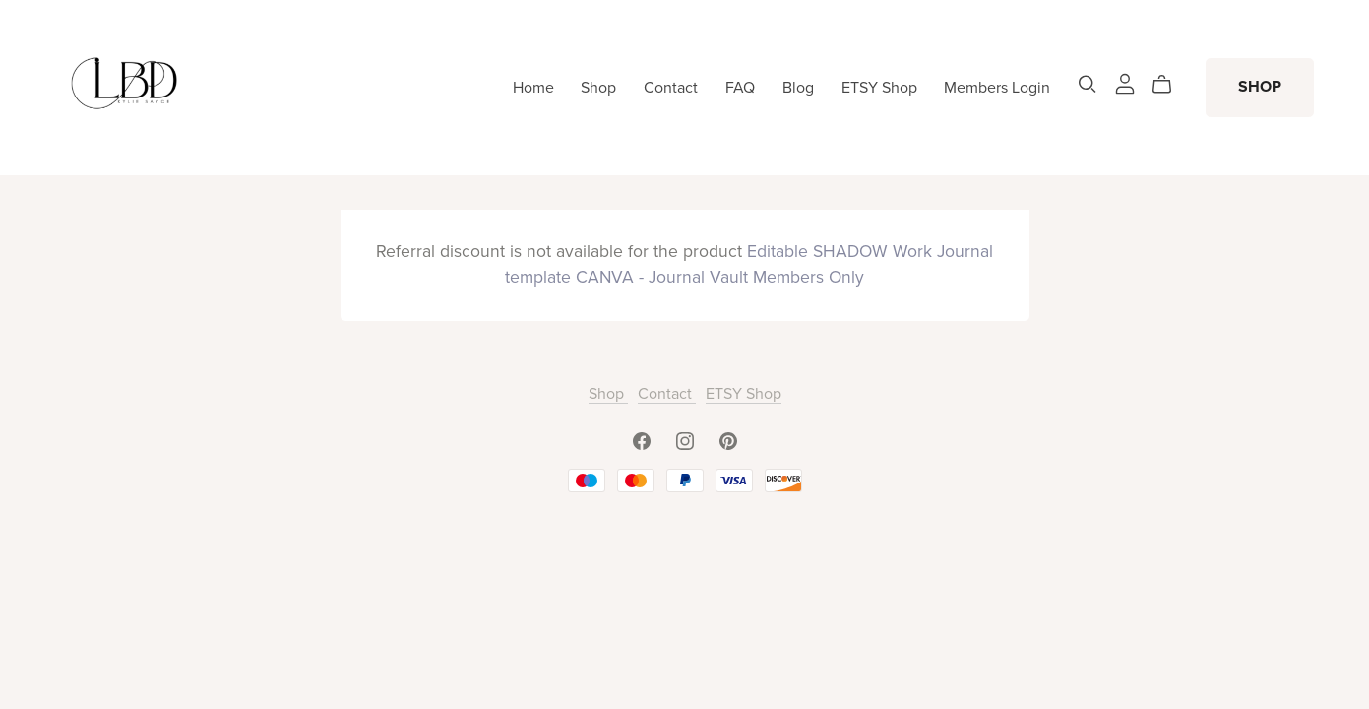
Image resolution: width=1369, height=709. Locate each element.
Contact (671, 87)
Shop (598, 87)
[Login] (1125, 83)
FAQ (740, 87)
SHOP (1259, 87)
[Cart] (1169, 85)
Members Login (997, 87)
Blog (798, 87)
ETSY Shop (879, 87)
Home (533, 87)
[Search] (1087, 84)
